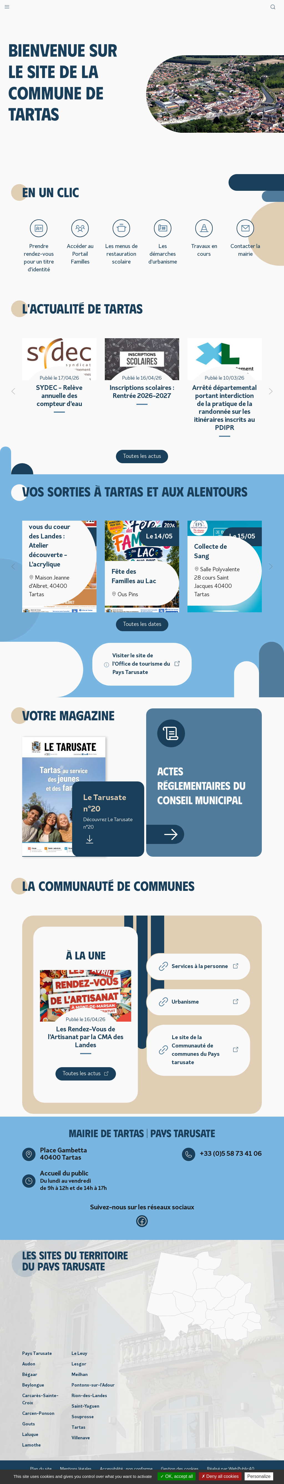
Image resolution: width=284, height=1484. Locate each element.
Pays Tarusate (37, 1359)
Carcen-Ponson (38, 1419)
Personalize (259, 1476)
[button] (7, 5)
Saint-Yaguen (85, 1412)
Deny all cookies (220, 1476)
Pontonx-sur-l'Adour (93, 1391)
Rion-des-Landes (89, 1402)
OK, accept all (176, 1476)
